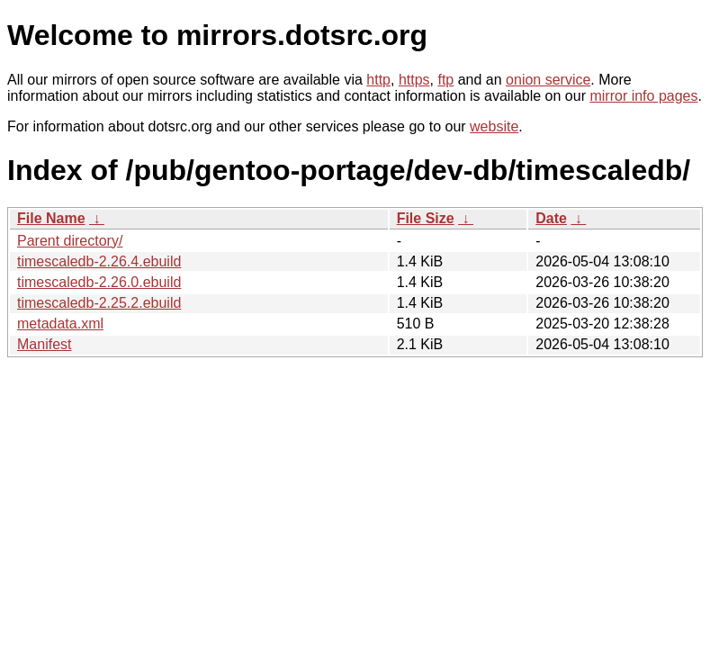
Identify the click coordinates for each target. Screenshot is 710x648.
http (378, 79)
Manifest (44, 344)
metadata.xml (60, 323)
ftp (445, 79)
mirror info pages (643, 96)
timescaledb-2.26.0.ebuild (99, 282)
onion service (548, 79)
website (494, 126)
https (414, 79)
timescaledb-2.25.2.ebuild (99, 302)
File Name (51, 218)
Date (551, 218)
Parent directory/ (69, 240)
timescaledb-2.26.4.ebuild (99, 261)
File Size (425, 218)
